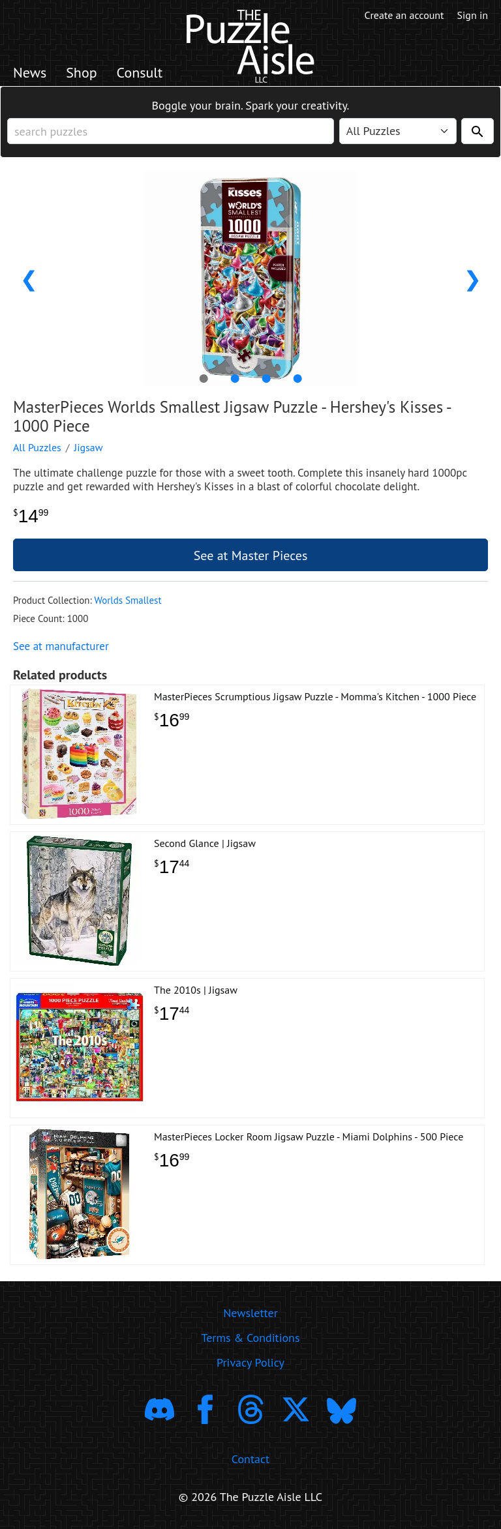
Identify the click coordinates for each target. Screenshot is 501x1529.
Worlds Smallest (127, 600)
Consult (140, 72)
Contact (250, 1458)
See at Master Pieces (251, 555)
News (29, 72)
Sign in (472, 15)
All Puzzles (37, 447)
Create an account (404, 15)
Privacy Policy (250, 1362)
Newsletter (250, 1312)
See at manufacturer (61, 646)
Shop (81, 72)
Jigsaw (88, 447)
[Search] (477, 131)
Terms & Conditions (250, 1337)
